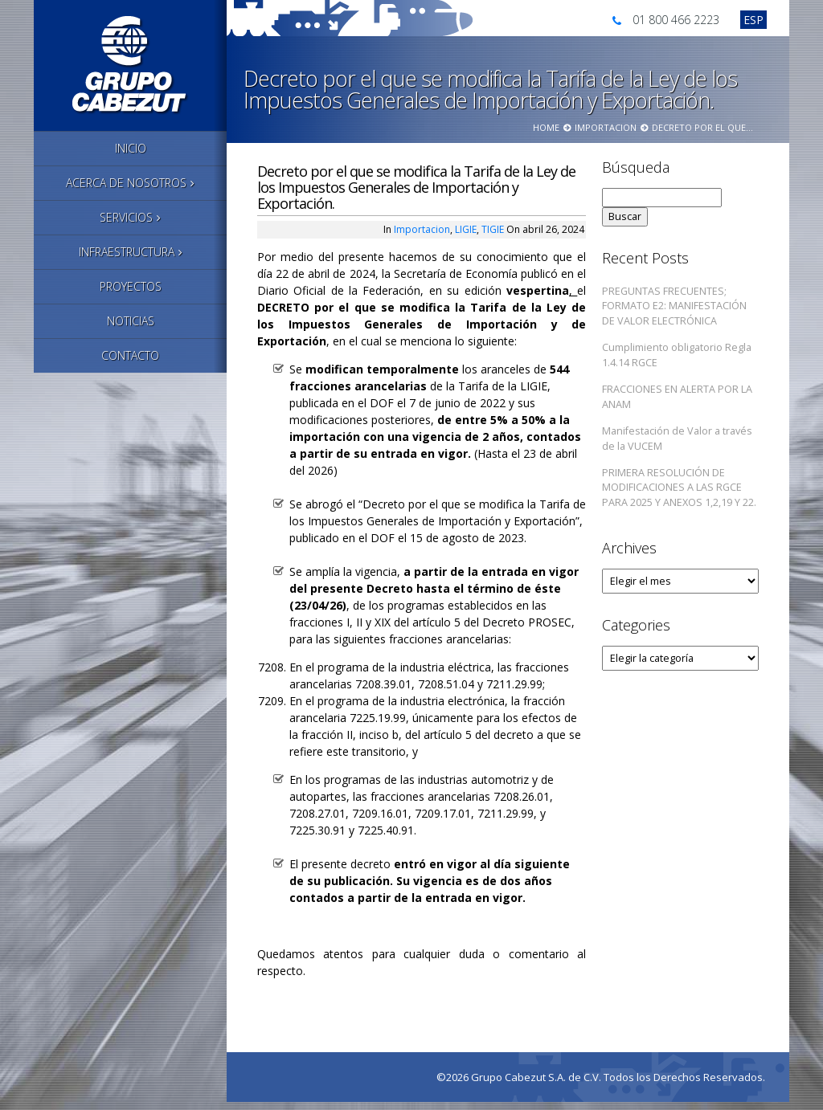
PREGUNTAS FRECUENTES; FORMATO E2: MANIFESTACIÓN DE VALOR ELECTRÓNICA (674, 306)
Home (546, 127)
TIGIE (492, 229)
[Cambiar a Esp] (753, 19)
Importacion (606, 127)
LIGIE (466, 229)
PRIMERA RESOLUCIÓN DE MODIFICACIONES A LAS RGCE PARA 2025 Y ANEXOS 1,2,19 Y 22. (679, 488)
